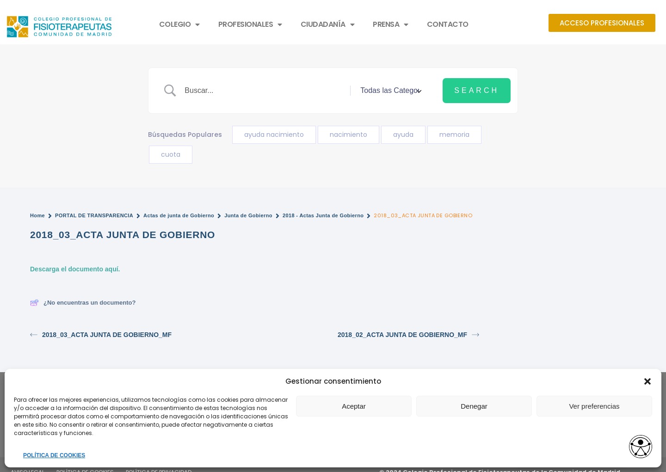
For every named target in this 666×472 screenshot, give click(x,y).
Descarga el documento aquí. (75, 269)
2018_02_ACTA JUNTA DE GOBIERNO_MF (408, 335)
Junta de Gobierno (248, 215)
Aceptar (354, 406)
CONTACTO (448, 24)
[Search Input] (264, 90)
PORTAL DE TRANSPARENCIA (94, 215)
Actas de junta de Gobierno (178, 215)
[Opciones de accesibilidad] (640, 447)
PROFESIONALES (250, 24)
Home (37, 215)
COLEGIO (179, 24)
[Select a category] (389, 91)
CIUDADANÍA (328, 24)
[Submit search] (477, 90)
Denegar (474, 406)
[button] (647, 381)
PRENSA (390, 24)
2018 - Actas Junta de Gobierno (323, 215)
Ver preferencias (594, 406)
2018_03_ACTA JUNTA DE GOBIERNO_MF (101, 335)
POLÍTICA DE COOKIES (54, 455)
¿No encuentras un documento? (83, 302)
